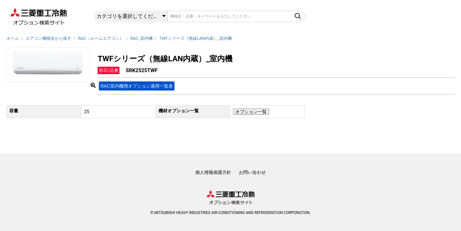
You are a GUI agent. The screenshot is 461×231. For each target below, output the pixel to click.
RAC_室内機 (141, 38)
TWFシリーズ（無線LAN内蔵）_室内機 (195, 38)
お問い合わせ (252, 172)
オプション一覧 (251, 111)
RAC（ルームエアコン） (101, 38)
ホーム (12, 38)
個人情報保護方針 (213, 172)
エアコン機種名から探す (48, 38)
